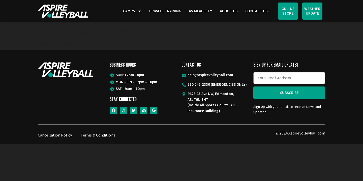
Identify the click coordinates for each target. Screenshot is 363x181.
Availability (200, 10)
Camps (132, 11)
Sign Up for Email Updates (275, 64)
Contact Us (256, 10)
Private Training (165, 10)
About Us (229, 10)
